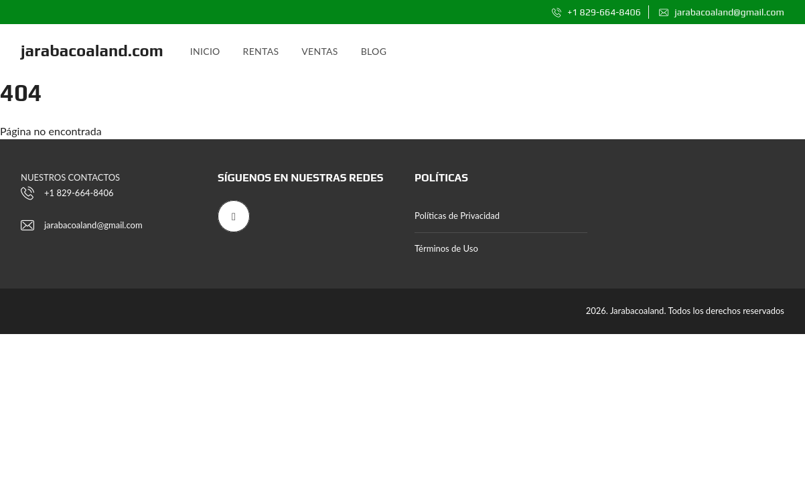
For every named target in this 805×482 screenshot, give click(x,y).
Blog (373, 51)
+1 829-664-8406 (596, 12)
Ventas (319, 51)
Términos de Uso (446, 248)
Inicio (205, 51)
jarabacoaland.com (92, 51)
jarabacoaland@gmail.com (721, 12)
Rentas (261, 51)
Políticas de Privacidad (457, 215)
